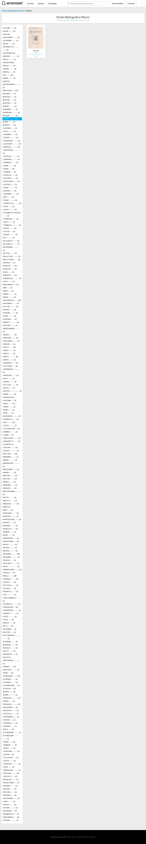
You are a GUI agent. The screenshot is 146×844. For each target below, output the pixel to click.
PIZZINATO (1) (11, 604)
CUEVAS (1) (10, 234)
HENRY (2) (9, 394)
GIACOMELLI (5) (11, 341)
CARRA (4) (8, 169)
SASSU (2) (8, 673)
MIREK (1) (6, 507)
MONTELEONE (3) (12, 519)
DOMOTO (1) (10, 266)
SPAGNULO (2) (11, 704)
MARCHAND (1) (11, 469)
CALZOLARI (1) (12, 144)
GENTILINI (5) (10, 338)
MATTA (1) (9, 497)
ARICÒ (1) (9, 59)
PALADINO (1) (11, 557)
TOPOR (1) (9, 761)
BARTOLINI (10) (10, 90)
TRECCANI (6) (11, 773)
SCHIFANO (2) (10, 679)
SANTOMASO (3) (11, 662)
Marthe (36, 52)
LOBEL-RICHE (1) (11, 438)
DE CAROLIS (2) (11, 241)
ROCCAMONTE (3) (11, 636)
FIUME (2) (9, 316)
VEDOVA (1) (9, 789)
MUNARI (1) (9, 532)
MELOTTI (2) (10, 501)
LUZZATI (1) (11, 451)
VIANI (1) (9, 801)
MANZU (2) (10, 460)
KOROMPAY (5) (11, 416)
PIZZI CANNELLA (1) (11, 599)
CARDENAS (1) (11, 159)
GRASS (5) (9, 350)
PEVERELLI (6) (10, 579)
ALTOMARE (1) (10, 40)
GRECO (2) (9, 353)
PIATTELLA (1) (10, 585)
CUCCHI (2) (9, 231)
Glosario (86, 837)
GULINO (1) (9, 382)
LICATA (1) (10, 425)
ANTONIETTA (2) (11, 48)
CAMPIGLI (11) (11, 147)
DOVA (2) (8, 272)
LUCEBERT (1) (8, 444)
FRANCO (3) (11, 322)
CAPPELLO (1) (11, 156)
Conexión (131, 3)
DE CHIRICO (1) (11, 244)
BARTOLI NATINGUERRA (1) (11, 84)
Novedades (52, 3)
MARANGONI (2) (11, 464)
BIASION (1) (9, 103)
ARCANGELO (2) (9, 53)
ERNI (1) (7, 288)
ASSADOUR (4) (8, 62)
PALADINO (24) (11, 554)
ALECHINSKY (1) (11, 37)
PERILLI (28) (9, 576)
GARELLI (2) (9, 335)
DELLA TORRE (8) (11, 259)
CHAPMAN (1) (10, 194)
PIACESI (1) (9, 582)
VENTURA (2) (10, 792)
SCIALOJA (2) (9, 688)
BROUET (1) (10, 119)
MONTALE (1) (10, 516)
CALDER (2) (10, 137)
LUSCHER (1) (10, 447)
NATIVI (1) (10, 544)
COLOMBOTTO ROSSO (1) (12, 214)
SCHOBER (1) (10, 682)
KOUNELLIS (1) (10, 419)
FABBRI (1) (9, 294)
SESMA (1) (10, 695)
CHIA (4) (8, 197)
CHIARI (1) (10, 200)
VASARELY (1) (10, 786)
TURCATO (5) (10, 776)
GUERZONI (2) (10, 375)
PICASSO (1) (9, 588)
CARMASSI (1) (10, 162)
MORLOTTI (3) (10, 529)
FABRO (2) (9, 297)
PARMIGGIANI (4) (12, 570)
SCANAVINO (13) (11, 676)
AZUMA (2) (9, 69)
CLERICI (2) (10, 210)
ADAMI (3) (9, 31)
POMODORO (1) (12, 610)
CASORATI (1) (10, 178)
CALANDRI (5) (10, 134)
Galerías (41, 3)
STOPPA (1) (9, 720)
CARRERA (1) (9, 172)
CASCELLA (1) (10, 175)
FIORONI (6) (10, 313)
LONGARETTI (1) (11, 441)
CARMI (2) (9, 166)
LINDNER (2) (10, 432)
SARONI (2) (9, 667)
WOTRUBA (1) (10, 811)
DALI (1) (9, 238)
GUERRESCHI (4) (11, 370)
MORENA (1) (10, 526)
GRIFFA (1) (9, 360)
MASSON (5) (9, 488)
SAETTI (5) (9, 651)
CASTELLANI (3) (11, 181)
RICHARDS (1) (9, 629)
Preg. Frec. (93, 837)
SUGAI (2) (8, 729)
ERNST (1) (8, 291)
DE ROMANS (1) (11, 248)
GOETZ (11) (9, 347)
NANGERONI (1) (11, 538)
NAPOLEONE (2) (11, 541)
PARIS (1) (11, 566)
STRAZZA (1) (10, 726)
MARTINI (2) (10, 476)
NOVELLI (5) (10, 551)
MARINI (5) (9, 472)
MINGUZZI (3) (11, 504)
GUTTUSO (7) (10, 385)
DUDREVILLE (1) (12, 278)
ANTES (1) (8, 44)
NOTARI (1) (10, 548)
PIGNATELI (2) (10, 591)
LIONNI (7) (8, 435)
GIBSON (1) (9, 344)
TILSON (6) (8, 754)
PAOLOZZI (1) (11, 563)
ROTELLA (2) (10, 648)
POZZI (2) (10, 616)
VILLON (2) (9, 805)
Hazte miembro (118, 3)
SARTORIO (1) (11, 670)
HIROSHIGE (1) (8, 397)
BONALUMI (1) (11, 112)
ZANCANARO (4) (11, 817)
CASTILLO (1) (10, 184)
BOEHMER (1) (10, 109)
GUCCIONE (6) (10, 366)
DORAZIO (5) (10, 269)
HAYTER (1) (12, 391)
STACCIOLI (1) (10, 714)
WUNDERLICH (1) (11, 814)
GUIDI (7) (9, 378)
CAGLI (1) (9, 131)
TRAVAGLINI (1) (12, 770)
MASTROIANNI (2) (12, 492)
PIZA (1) (9, 595)
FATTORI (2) (10, 307)
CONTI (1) (9, 222)
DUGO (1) (9, 281)
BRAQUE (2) (10, 116)
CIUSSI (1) (8, 206)
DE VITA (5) (10, 253)
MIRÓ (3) (8, 510)
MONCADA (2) (10, 513)
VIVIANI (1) (10, 808)
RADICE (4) (9, 623)
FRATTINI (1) (10, 325)
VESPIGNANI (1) (11, 798)
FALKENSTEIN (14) (12, 300)
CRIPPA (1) (9, 228)
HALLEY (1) (9, 388)
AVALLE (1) (9, 66)
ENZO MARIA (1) (10, 285)
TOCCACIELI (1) (10, 757)
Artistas (30, 3)
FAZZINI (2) (9, 310)
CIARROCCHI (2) (12, 203)
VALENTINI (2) (10, 779)
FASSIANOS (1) (11, 303)
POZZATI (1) (11, 613)
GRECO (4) (10, 357)
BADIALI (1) (9, 72)
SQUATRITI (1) (11, 710)
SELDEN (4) (9, 692)
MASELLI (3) (9, 482)
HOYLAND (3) (9, 400)
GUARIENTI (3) (10, 363)
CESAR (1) (10, 188)
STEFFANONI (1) (11, 717)
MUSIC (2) (8, 535)
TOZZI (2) (8, 767)
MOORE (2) (9, 522)
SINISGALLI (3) (11, 698)
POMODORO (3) (10, 607)
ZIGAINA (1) (10, 820)
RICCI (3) (8, 626)
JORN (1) (8, 413)
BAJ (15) (8, 75)
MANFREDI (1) (10, 457)
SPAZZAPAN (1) (10, 707)
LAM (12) (9, 422)
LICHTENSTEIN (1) (11, 429)
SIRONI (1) (9, 701)
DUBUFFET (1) (10, 275)
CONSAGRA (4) (11, 219)
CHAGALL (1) (9, 191)
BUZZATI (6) (9, 125)
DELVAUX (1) (9, 263)
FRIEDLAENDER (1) (11, 330)
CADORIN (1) (10, 128)
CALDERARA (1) (11, 141)
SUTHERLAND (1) (12, 732)
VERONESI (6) (9, 795)
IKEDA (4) (9, 404)
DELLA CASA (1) (11, 256)
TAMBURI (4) (10, 745)
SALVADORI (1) (10, 654)
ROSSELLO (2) (10, 645)
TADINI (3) (9, 742)
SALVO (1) (6, 657)
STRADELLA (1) (10, 723)
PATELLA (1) (9, 573)
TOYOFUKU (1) (12, 764)
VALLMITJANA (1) (11, 783)
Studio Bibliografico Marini (13, 11)
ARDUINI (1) (11, 56)
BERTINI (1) (9, 100)
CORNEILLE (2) (12, 225)
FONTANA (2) (10, 319)
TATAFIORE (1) (11, 751)
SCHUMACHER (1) (11, 685)
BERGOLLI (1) (9, 97)
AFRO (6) (6, 34)
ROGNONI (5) (10, 642)
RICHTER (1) (9, 632)
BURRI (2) (9, 122)
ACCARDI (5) (9, 28)
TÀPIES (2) (9, 748)
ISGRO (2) (9, 410)
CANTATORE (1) (11, 151)
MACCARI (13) (10, 454)
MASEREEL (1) (10, 485)
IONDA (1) (9, 407)
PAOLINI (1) (9, 560)
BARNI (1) (9, 78)
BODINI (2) (10, 106)
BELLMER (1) (9, 94)
